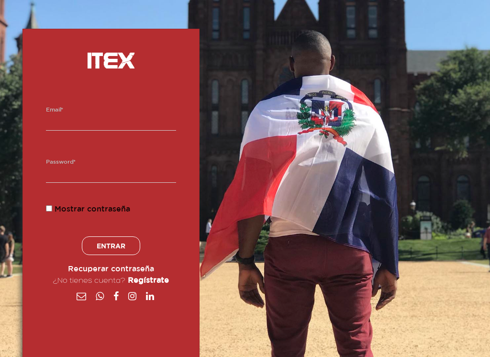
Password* (61, 162)
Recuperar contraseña (111, 269)
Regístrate (148, 280)
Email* (54, 109)
